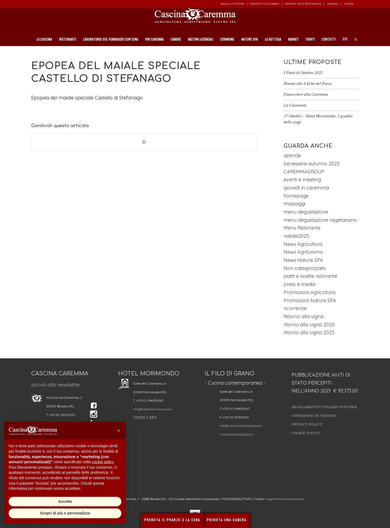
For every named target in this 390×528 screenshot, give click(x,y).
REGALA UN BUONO (233, 4)
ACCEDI (348, 4)
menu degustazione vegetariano (320, 220)
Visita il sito (145, 417)
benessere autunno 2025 (312, 163)
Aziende (332, 4)
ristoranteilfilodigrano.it (237, 434)
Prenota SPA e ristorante (303, 4)
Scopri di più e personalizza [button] (65, 513)
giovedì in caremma (306, 188)
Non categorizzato (305, 268)
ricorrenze (295, 308)
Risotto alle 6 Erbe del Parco (308, 83)
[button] (118, 430)
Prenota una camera (264, 4)
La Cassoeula (295, 105)
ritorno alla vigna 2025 (309, 332)
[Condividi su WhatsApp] (143, 142)
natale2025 (296, 236)
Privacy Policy (307, 424)
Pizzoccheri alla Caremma (306, 94)
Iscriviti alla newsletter (55, 385)
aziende (292, 155)
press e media (299, 284)
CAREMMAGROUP (304, 172)
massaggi (294, 204)
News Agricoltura (303, 244)
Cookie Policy (306, 433)
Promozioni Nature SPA (310, 300)
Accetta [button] (65, 501)
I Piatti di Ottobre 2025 (303, 72)
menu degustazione (306, 212)
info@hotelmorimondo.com (152, 409)
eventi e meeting (302, 179)
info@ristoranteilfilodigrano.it (241, 426)
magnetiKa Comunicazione (284, 499)
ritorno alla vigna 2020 (309, 324)
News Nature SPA (303, 260)
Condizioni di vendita (314, 416)
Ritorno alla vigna (303, 316)
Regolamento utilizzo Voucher (324, 407)
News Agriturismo (303, 252)
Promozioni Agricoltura (309, 292)
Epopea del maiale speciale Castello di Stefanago (87, 98)
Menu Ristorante (302, 228)
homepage (296, 196)
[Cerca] (354, 39)
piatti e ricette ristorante (310, 276)
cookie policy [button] (102, 462)
